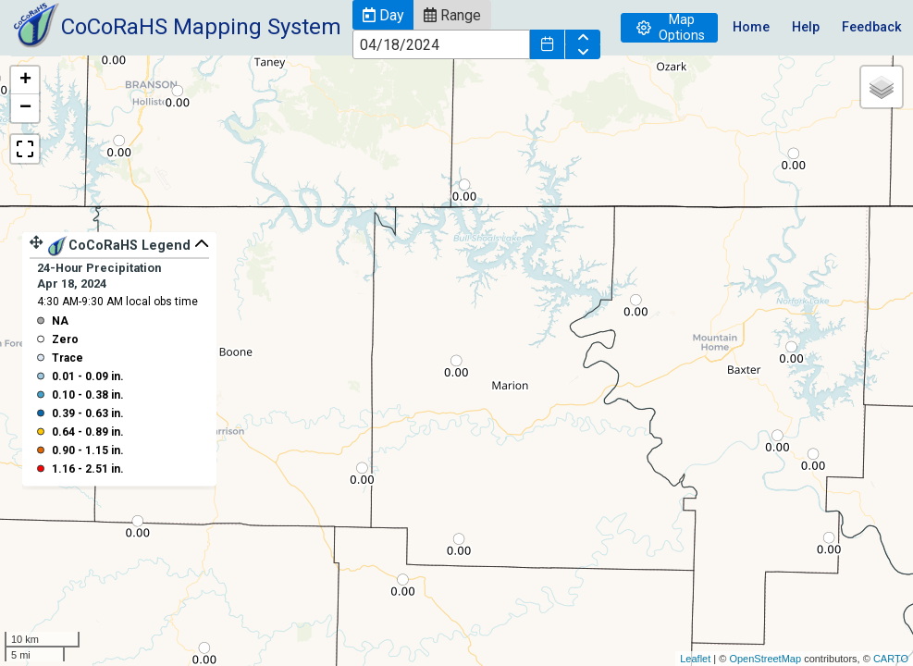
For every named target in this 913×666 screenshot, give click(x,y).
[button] (382, 15)
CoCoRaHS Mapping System (201, 27)
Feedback (872, 27)
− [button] (25, 108)
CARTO (890, 658)
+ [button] (25, 80)
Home (751, 27)
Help (806, 27)
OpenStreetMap (765, 658)
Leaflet (695, 658)
